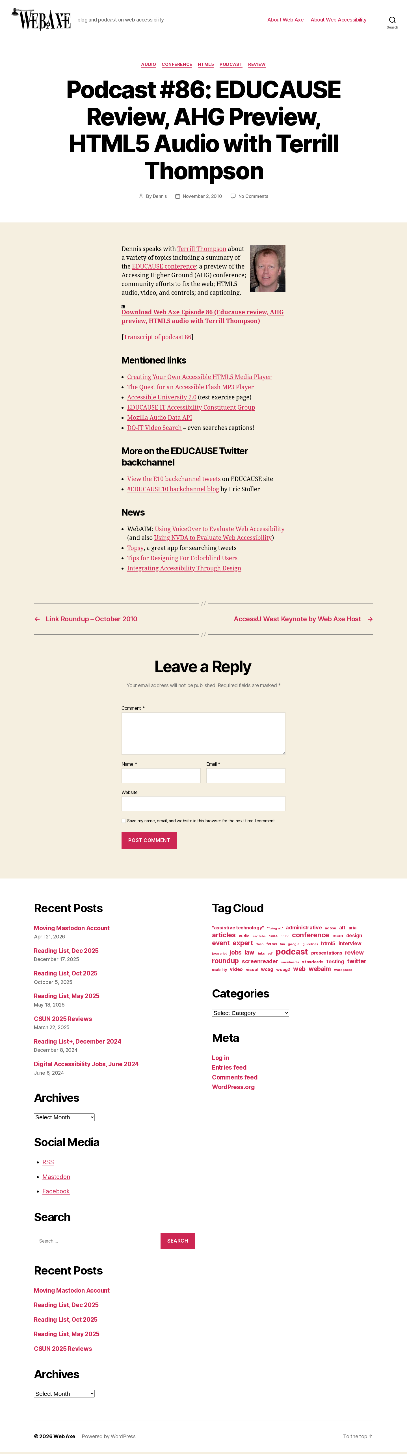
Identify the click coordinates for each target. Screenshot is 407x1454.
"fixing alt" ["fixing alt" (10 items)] (275, 930)
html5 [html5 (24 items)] (328, 945)
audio (148, 66)
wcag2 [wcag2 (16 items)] (283, 970)
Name (129, 766)
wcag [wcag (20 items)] (267, 970)
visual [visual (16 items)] (252, 970)
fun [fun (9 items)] (282, 945)
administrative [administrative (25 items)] (304, 929)
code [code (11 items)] (273, 937)
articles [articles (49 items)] (224, 936)
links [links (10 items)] (261, 955)
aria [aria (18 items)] (352, 929)
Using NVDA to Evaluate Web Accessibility (213, 540)
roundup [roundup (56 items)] (225, 962)
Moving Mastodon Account (72, 929)
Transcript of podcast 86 (158, 339)
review (257, 66)
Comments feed (235, 1078)
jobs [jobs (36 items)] (236, 953)
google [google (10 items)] (293, 945)
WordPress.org (233, 1088)
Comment (133, 710)
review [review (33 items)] (354, 953)
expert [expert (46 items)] (243, 944)
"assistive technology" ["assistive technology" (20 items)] (238, 929)
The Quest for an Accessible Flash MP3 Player (190, 389)
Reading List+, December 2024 (77, 1043)
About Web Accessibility (339, 20)
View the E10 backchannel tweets (174, 481)
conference (176, 66)
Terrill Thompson (202, 250)
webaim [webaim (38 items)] (320, 970)
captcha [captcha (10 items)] (259, 938)
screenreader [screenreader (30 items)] (260, 962)
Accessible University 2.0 (161, 399)
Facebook (56, 1192)
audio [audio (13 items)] (244, 937)
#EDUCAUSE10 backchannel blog (173, 491)
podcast (231, 66)
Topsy (135, 550)
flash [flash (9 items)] (260, 945)
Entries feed (229, 1069)
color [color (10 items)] (284, 938)
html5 (206, 66)
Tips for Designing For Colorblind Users (182, 560)
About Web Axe (285, 20)
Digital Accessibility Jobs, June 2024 (86, 1065)
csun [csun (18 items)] (337, 937)
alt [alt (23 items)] (342, 929)
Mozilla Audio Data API (159, 419)
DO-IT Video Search (154, 430)
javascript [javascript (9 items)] (219, 955)
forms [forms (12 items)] (272, 945)
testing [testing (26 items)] (335, 963)
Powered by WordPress (109, 1438)
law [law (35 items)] (249, 953)
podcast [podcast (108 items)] (292, 953)
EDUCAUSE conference (164, 268)
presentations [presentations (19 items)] (326, 954)
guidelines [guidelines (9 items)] (310, 945)
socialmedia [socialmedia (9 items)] (290, 964)
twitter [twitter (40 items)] (356, 962)
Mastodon (56, 1178)
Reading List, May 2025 (66, 997)
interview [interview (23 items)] (350, 945)
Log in (220, 1059)
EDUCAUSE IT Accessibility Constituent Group (191, 409)
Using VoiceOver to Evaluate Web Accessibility (220, 531)
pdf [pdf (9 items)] (270, 955)
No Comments (253, 198)
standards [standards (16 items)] (313, 963)
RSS (48, 1163)
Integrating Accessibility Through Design (184, 570)
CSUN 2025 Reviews (63, 1020)
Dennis (160, 198)
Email (213, 766)
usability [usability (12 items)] (219, 971)
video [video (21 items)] (236, 970)
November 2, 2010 (202, 198)
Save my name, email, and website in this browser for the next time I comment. (201, 822)
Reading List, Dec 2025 (66, 952)
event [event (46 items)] (221, 944)
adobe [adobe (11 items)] (330, 929)
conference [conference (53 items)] (310, 936)
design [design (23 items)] (354, 937)
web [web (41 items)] (299, 970)
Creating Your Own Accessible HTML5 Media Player (199, 379)
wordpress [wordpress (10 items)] (343, 971)
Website (130, 794)
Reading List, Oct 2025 (66, 975)
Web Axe (64, 1438)
